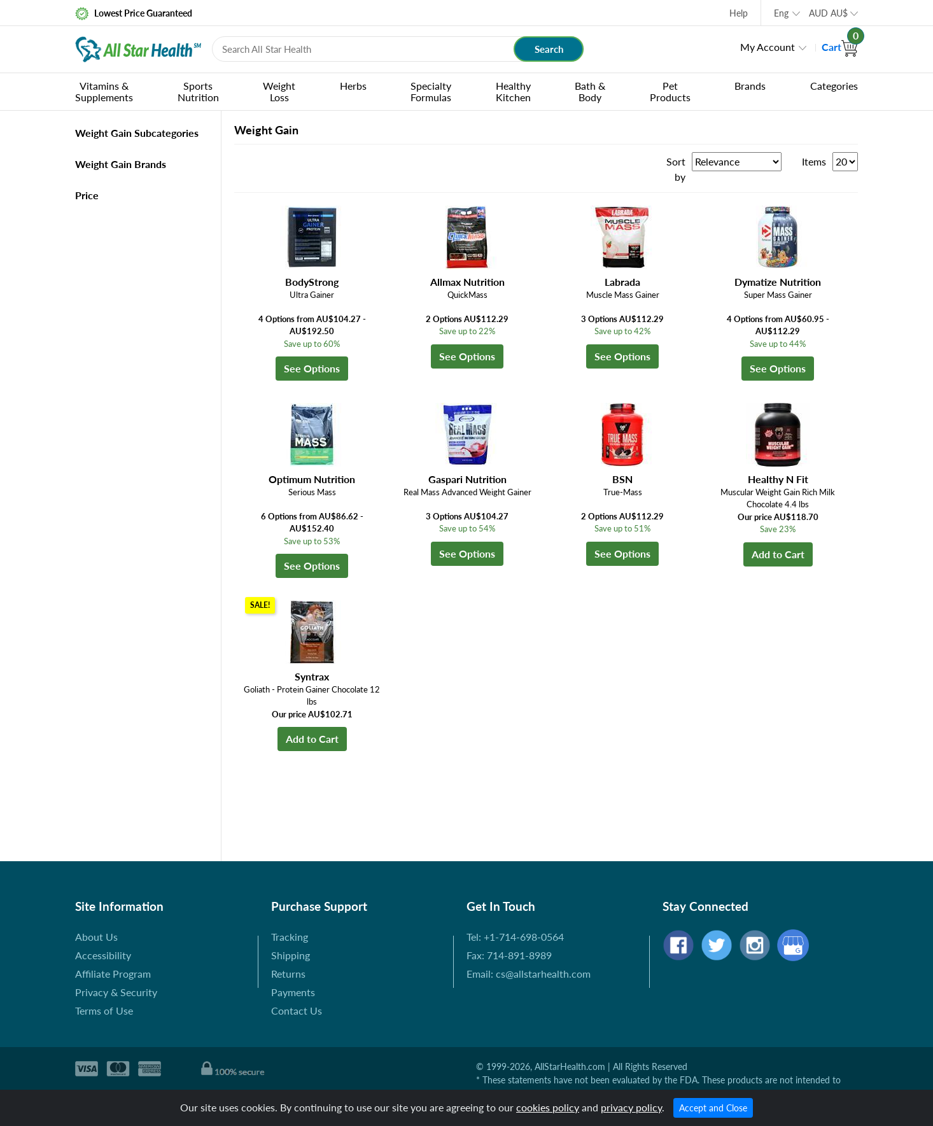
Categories (834, 86)
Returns (288, 974)
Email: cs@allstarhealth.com (528, 974)
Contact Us (296, 1010)
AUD (828, 13)
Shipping (290, 955)
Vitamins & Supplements (104, 91)
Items (814, 161)
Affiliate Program (113, 974)
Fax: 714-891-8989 (509, 955)
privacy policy (631, 1107)
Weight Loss (279, 91)
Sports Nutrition (198, 91)
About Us (96, 937)
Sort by (675, 169)
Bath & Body (590, 91)
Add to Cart (778, 554)
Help (738, 13)
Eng (781, 13)
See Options (312, 368)
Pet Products (670, 91)
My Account (767, 47)
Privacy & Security (116, 992)
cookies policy (547, 1107)
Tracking (289, 937)
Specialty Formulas (430, 91)
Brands (750, 86)
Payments (293, 992)
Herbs (353, 86)
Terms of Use (104, 1010)
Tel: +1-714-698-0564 (515, 937)
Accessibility (103, 955)
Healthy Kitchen (513, 91)
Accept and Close (713, 1107)
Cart (840, 47)
